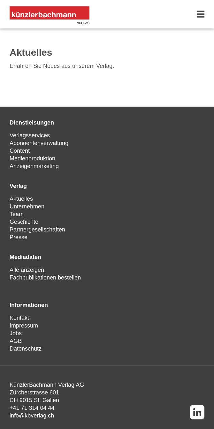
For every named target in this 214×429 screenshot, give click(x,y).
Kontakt (19, 318)
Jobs (16, 333)
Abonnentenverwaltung (39, 143)
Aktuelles (21, 199)
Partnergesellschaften (37, 229)
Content (20, 151)
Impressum (24, 325)
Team (17, 214)
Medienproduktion (32, 158)
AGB (16, 341)
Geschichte (24, 222)
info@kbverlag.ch (32, 415)
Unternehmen (27, 206)
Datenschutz (26, 348)
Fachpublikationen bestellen (45, 277)
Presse (18, 237)
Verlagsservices (30, 135)
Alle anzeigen (27, 270)
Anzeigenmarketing (34, 166)
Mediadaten (25, 257)
